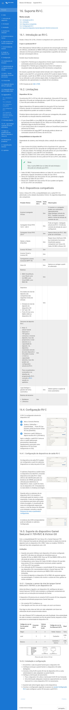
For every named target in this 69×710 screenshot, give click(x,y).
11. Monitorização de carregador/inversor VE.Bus (8, 68)
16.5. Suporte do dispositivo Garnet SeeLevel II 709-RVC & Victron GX (9, 115)
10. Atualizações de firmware (8, 62)
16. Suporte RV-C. (8, 95)
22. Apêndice (8, 150)
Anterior (23, 699)
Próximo (64, 699)
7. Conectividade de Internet (8, 47)
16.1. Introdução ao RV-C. (7, 98)
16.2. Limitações (7, 102)
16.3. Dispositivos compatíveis (7, 105)
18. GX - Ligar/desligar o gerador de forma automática (8, 125)
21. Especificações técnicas (8, 145)
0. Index (3, 15)
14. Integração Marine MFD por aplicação (8, 85)
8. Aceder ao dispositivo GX (8, 53)
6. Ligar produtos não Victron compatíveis (8, 42)
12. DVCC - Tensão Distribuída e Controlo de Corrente (8, 75)
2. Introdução (8, 24)
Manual (25, 3)
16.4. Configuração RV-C (9, 109)
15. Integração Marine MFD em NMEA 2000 (8, 90)
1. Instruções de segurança (5, 19)
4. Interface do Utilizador (8, 32)
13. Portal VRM (8, 81)
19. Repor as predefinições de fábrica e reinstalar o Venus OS (8, 133)
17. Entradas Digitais (8, 120)
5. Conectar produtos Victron (8, 37)
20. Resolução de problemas (8, 140)
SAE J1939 (36, 84)
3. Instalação (8, 27)
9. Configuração (8, 58)
